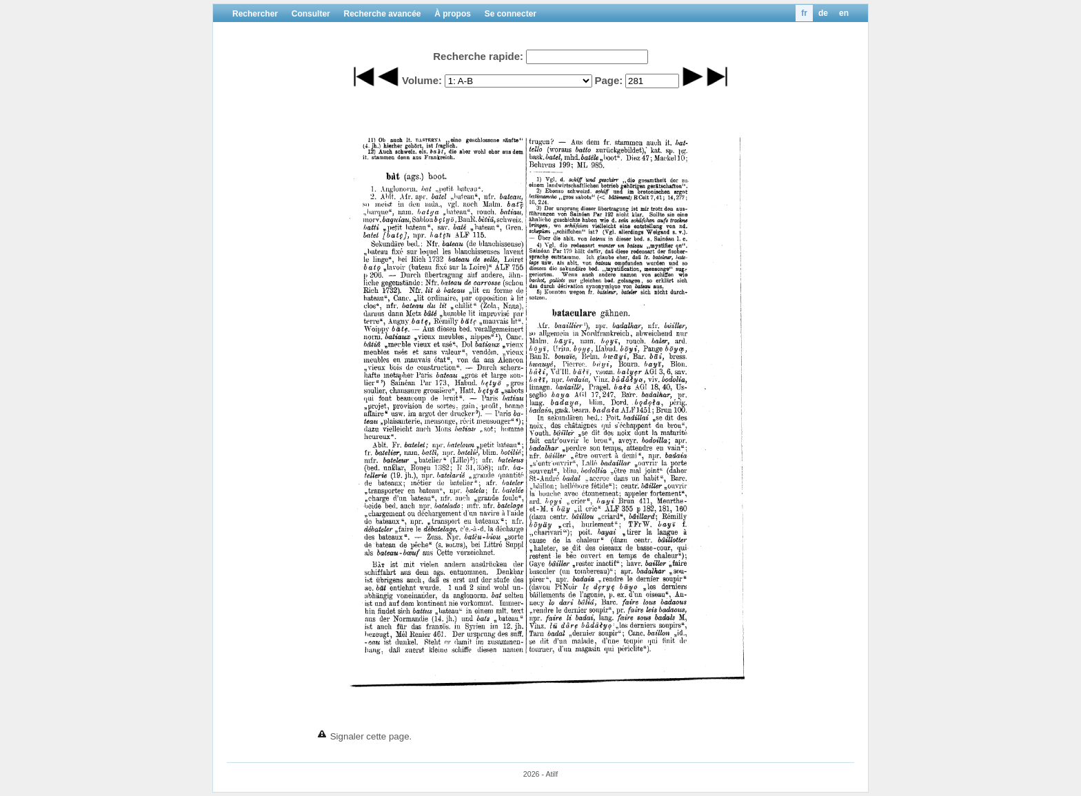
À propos (452, 14)
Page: (608, 80)
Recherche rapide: (478, 56)
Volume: (422, 80)
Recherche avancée (382, 14)
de (823, 13)
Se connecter (510, 14)
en (844, 13)
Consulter (311, 14)
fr (804, 13)
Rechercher (255, 14)
